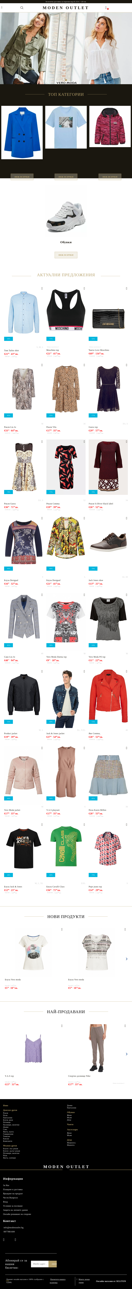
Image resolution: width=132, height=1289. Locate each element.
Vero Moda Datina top (56, 658)
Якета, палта (8, 1133)
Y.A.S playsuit (53, 811)
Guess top (93, 428)
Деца (69, 1121)
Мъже (69, 1119)
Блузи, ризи (8, 1121)
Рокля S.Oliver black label (101, 505)
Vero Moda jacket (12, 811)
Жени (69, 1116)
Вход (5, 1203)
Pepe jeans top (95, 888)
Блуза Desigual (11, 581)
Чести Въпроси (10, 1199)
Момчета (71, 1146)
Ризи (5, 1157)
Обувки (71, 1113)
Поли (5, 1116)
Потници (6, 1123)
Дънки (6, 1128)
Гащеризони (8, 1135)
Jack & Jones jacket (55, 734)
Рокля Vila (51, 428)
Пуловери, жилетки (11, 1126)
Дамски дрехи (10, 1111)
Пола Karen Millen (97, 811)
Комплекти (7, 1142)
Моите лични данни (84, 1280)
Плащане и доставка (13, 1190)
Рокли (5, 1114)
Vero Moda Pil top (97, 658)
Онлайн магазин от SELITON (111, 1281)
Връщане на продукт (13, 1194)
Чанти (70, 1125)
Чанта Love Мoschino (99, 351)
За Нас (6, 1186)
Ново (5, 1106)
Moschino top (52, 351)
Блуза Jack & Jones (13, 888)
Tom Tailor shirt (11, 351)
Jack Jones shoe (96, 581)
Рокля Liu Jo (10, 428)
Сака (5, 1130)
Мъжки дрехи (10, 1147)
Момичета (71, 1144)
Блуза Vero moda (13, 981)
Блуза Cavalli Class (55, 888)
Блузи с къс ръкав (10, 1150)
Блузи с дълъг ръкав (11, 1152)
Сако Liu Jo (9, 658)
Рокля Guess (10, 505)
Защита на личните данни (15, 1211)
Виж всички (22, 177)
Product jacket (10, 734)
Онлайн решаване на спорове (17, 1215)
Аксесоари (72, 1131)
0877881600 (9, 1233)
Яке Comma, (94, 734)
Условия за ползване (13, 1207)
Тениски (6, 1137)
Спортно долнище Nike (79, 1077)
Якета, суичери (9, 1159)
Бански (6, 1140)
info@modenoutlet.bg (13, 1228)
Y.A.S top (9, 1077)
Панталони (7, 1119)
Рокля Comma (53, 505)
